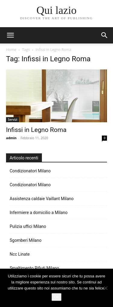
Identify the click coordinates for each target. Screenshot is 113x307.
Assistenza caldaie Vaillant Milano (42, 198)
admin (11, 138)
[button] (104, 35)
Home (11, 49)
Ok (56, 297)
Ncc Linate (20, 254)
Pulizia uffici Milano (28, 226)
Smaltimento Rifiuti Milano (34, 268)
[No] (105, 288)
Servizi (12, 119)
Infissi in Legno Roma (36, 129)
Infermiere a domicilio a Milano (38, 212)
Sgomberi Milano (26, 240)
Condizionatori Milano (30, 170)
